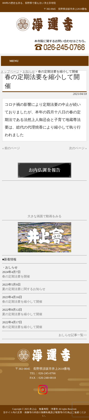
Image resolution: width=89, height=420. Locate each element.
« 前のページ (11, 148)
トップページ (10, 71)
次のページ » (78, 148)
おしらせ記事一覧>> (73, 335)
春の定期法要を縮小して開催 (22, 301)
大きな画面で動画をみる (44, 216)
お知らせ (29, 71)
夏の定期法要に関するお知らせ (23, 289)
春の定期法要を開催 (16, 276)
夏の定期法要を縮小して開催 (22, 314)
